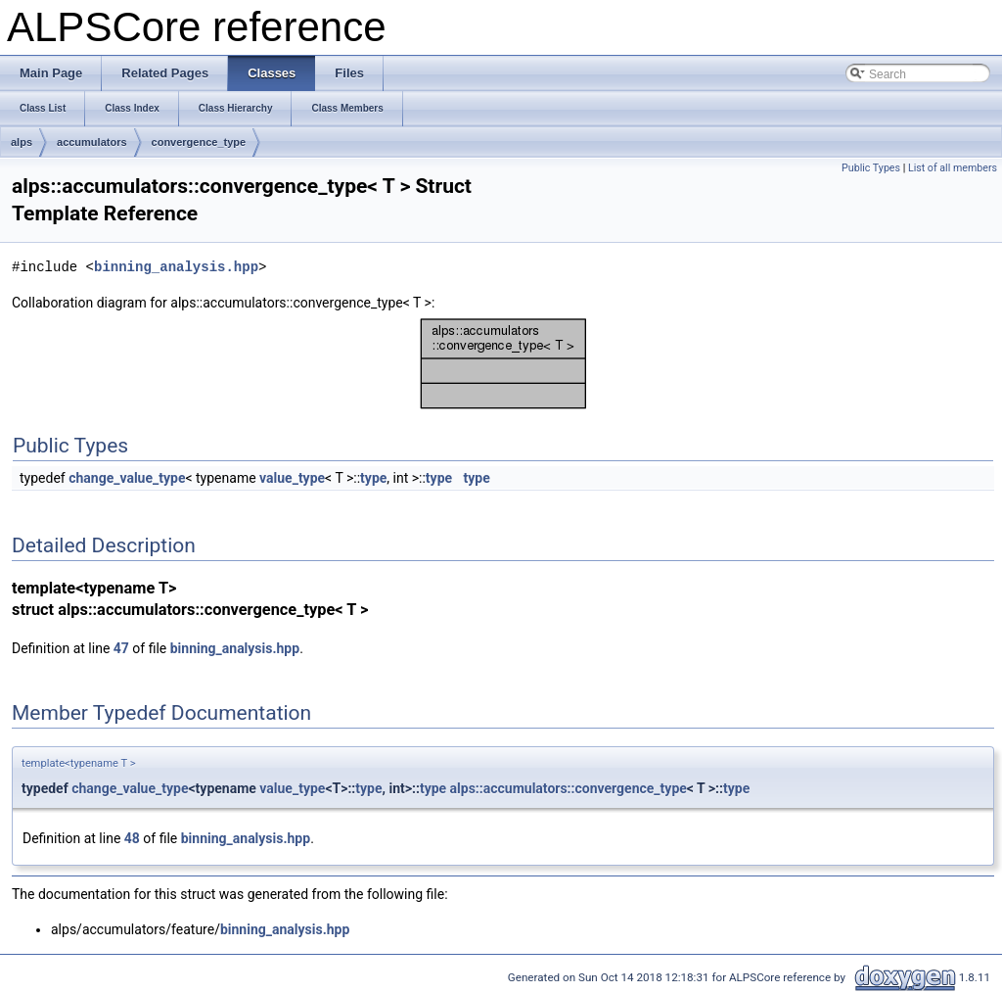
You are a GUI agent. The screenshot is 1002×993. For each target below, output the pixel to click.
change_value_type (126, 478)
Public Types (871, 168)
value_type (292, 478)
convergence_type (199, 142)
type (373, 478)
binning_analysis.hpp (176, 267)
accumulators (92, 142)
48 (132, 838)
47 (121, 648)
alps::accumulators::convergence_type (568, 788)
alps (21, 142)
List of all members (952, 168)
